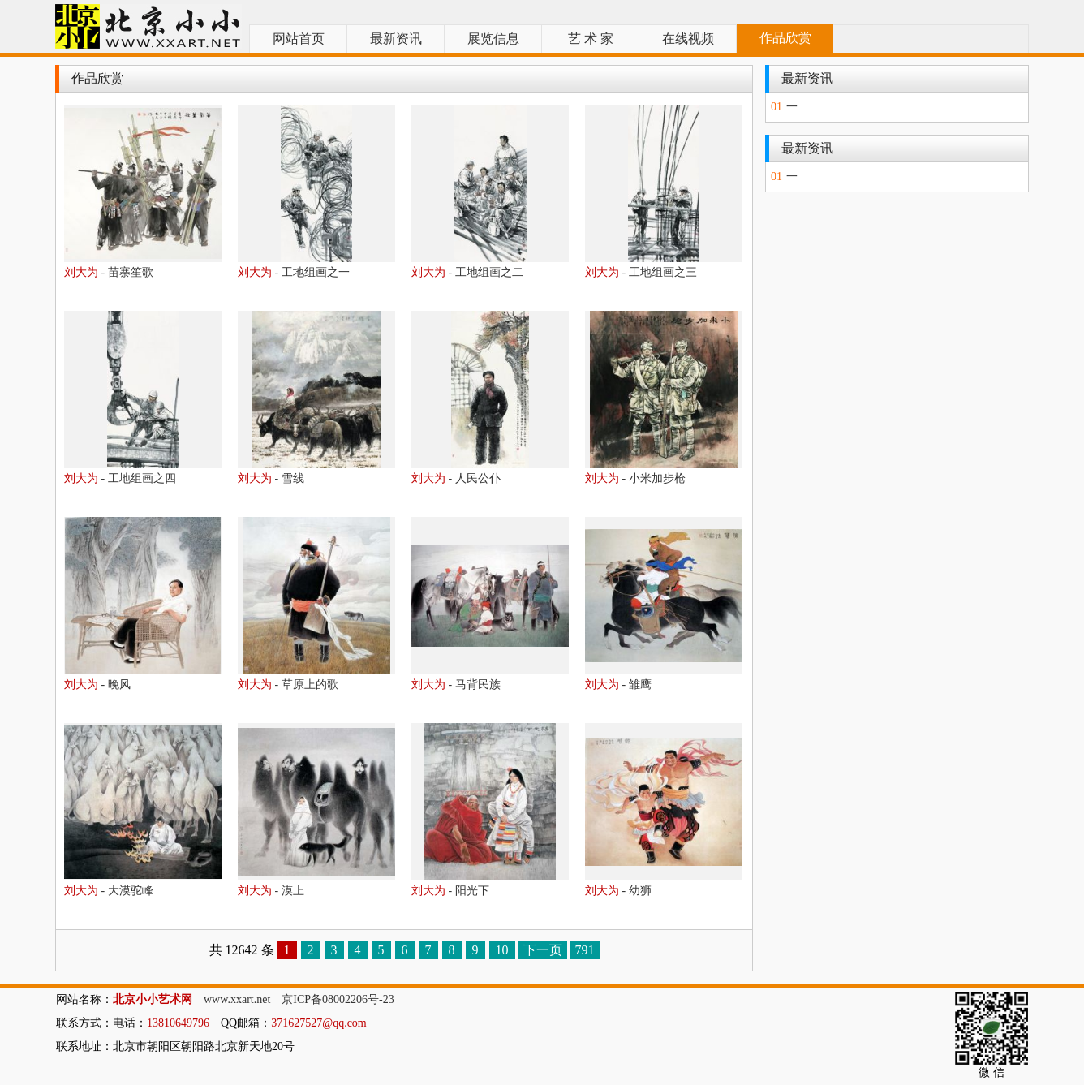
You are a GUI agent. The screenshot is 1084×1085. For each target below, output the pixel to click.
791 (585, 950)
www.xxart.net (237, 999)
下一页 (542, 950)
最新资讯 (396, 38)
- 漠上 (271, 891)
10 (502, 950)
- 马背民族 (456, 684)
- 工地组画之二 (467, 272)
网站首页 (299, 38)
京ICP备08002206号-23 (338, 999)
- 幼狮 (618, 891)
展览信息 (493, 38)
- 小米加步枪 (635, 478)
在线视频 (688, 38)
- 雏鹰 (618, 684)
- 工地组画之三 (641, 272)
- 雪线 (271, 478)
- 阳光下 (450, 891)
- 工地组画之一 (294, 272)
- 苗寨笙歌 (108, 272)
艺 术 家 (590, 38)
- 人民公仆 (456, 478)
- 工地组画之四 (120, 478)
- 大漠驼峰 (108, 891)
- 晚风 (97, 684)
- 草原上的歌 (288, 684)
